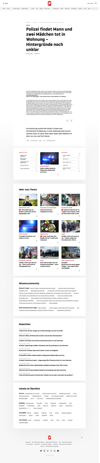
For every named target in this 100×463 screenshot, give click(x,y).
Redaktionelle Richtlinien (51, 442)
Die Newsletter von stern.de (32, 393)
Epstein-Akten (16, 8)
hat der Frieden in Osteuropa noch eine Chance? (43, 288)
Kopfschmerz (22, 415)
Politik (61, 8)
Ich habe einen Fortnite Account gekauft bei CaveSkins (61, 290)
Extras (8, 8)
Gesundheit (73, 8)
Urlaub (60, 405)
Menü (5, 3)
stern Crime (47, 8)
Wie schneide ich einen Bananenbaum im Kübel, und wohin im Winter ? (50, 298)
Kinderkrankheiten (66, 413)
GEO (37, 8)
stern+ (32, 8)
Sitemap (46, 396)
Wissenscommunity (24, 396)
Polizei (37, 96)
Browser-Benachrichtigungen (53, 398)
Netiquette (37, 444)
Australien (39, 403)
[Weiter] (96, 8)
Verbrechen (35, 22)
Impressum (28, 442)
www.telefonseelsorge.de (31, 95)
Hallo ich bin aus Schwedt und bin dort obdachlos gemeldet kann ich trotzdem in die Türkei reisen (45, 293)
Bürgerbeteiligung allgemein (26, 300)
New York (45, 405)
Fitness (57, 413)
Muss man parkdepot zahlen (64, 295)
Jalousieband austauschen (37, 290)
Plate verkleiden (53, 303)
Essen (28, 140)
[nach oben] (82, 437)
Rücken (31, 415)
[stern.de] (49, 3)
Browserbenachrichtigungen (52, 446)
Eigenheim (53, 403)
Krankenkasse (31, 405)
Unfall (29, 420)
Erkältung (44, 413)
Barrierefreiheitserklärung (38, 442)
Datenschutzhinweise (67, 442)
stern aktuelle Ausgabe (57, 396)
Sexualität (44, 415)
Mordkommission (34, 140)
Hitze (57, 420)
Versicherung (68, 405)
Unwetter (45, 420)
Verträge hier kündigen (46, 444)
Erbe (70, 403)
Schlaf (37, 415)
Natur (63, 420)
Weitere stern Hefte (71, 396)
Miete (39, 405)
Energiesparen (62, 403)
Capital (41, 8)
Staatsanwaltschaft (51, 140)
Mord (52, 420)
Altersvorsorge (30, 403)
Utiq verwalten (29, 444)
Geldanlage (21, 405)
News (4, 8)
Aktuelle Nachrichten (64, 393)
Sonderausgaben (23, 398)
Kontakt (42, 446)
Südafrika (53, 405)
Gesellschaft (56, 8)
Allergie (29, 413)
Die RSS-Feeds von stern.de (49, 393)
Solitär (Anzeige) (37, 408)
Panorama (67, 8)
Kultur (85, 8)
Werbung (55, 444)
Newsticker (25, 324)
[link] (95, 3)
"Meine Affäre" (24, 8)
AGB (60, 442)
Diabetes (36, 413)
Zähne (51, 415)
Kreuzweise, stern (23, 298)
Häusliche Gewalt (23, 422)
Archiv (75, 393)
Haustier (70, 420)
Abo (90, 3)
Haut (50, 413)
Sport (89, 8)
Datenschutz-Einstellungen (65, 444)
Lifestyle (80, 8)
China (46, 403)
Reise (93, 8)
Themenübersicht (36, 396)
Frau (33, 103)
